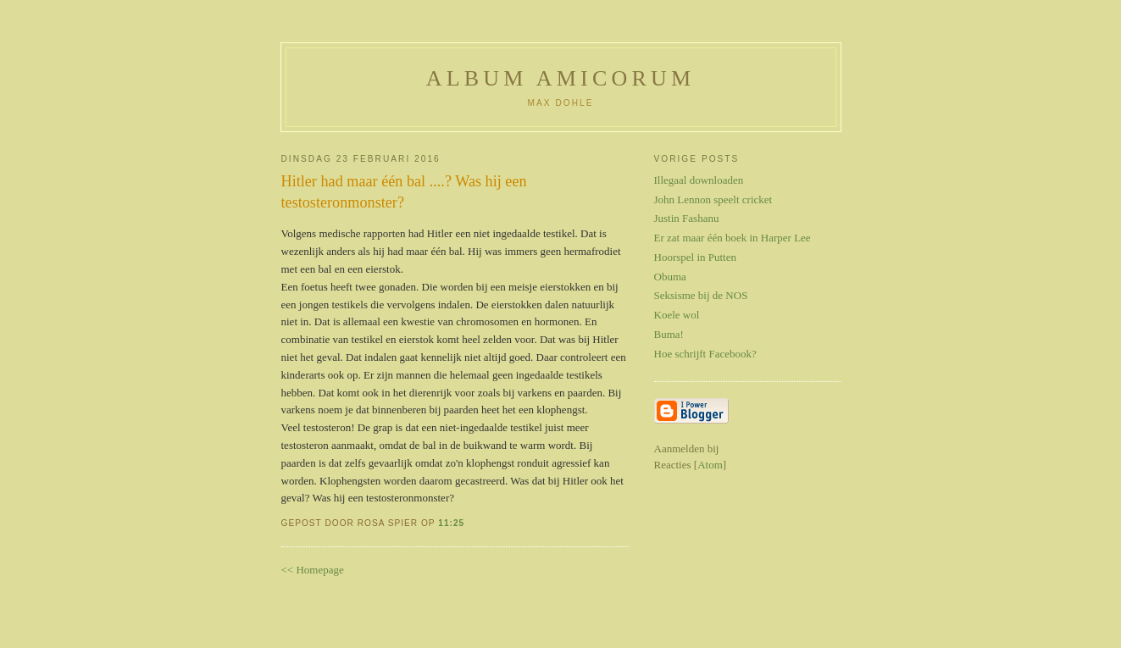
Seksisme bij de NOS (701, 295)
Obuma (670, 276)
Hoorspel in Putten (695, 257)
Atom (710, 464)
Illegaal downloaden (699, 180)
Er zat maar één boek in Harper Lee (732, 237)
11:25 (451, 523)
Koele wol (677, 314)
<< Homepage (312, 569)
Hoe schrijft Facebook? (705, 353)
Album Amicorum (561, 78)
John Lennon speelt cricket (713, 199)
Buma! (669, 334)
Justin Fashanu (686, 218)
